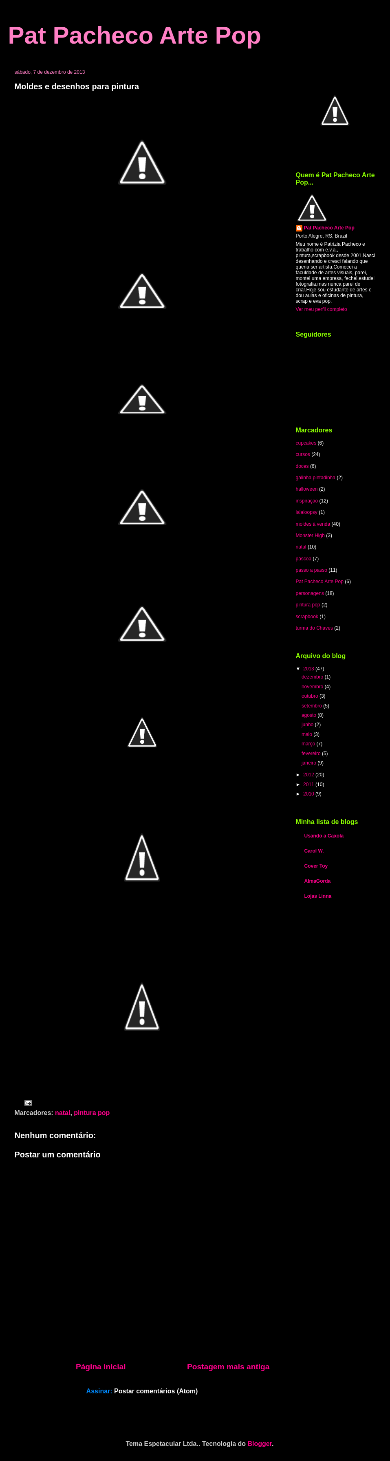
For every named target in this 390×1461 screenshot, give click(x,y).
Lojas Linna (318, 896)
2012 (309, 775)
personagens (310, 593)
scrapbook (307, 616)
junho (308, 724)
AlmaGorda (317, 881)
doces (302, 466)
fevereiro (312, 753)
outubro (310, 696)
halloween (307, 489)
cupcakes (306, 443)
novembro (313, 687)
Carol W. (314, 851)
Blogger (260, 1443)
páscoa (304, 559)
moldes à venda (313, 524)
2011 (309, 784)
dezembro (313, 677)
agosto (309, 715)
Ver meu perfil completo (321, 309)
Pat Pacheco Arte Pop (134, 35)
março (309, 744)
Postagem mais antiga (228, 1366)
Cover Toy (316, 866)
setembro (312, 706)
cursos (303, 454)
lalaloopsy (306, 512)
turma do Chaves (314, 628)
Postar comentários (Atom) (156, 1391)
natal (62, 1112)
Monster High (310, 535)
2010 (309, 794)
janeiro (309, 763)
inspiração (307, 501)
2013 (309, 669)
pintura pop (92, 1112)
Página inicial (101, 1366)
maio (307, 734)
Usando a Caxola (324, 836)
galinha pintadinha (315, 477)
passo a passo (311, 570)
